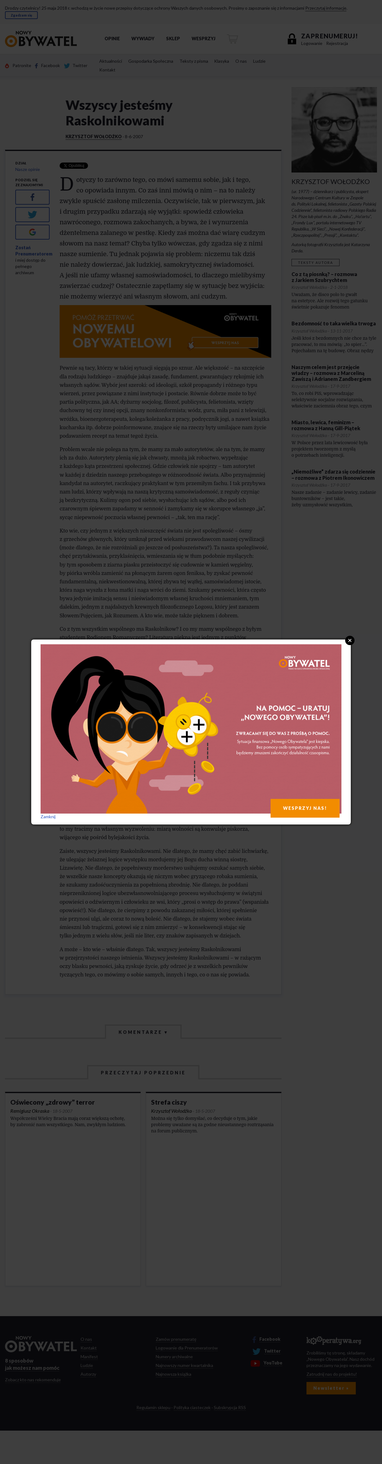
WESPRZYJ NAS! (305, 808)
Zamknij (48, 816)
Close (350, 640)
